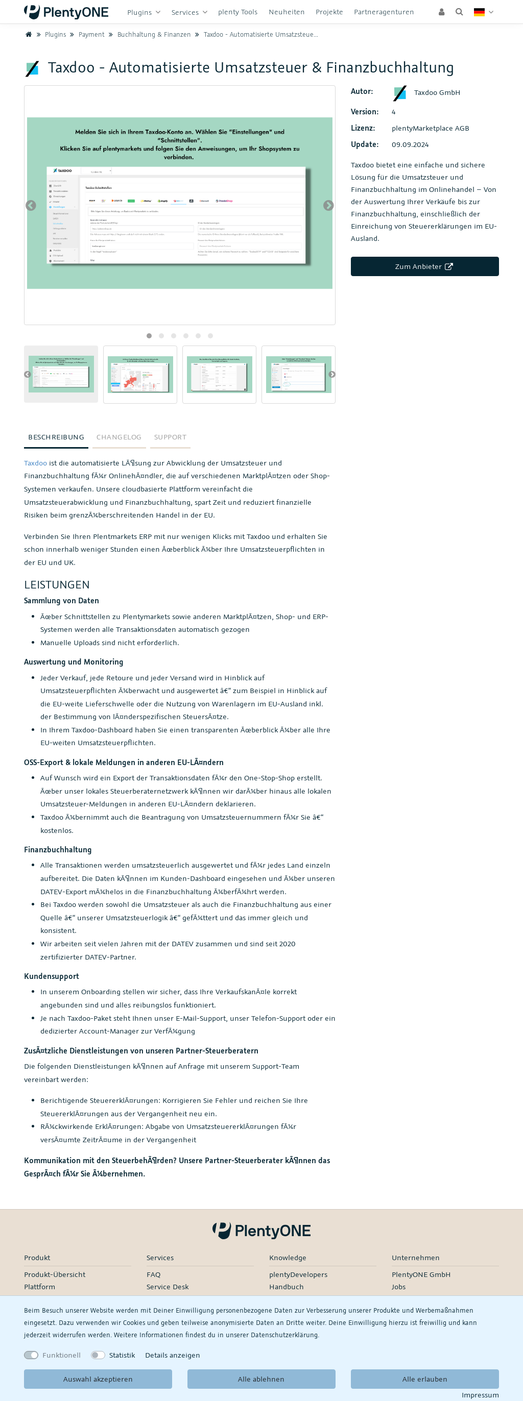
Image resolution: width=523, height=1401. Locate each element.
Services (186, 12)
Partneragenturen (384, 11)
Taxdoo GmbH (426, 92)
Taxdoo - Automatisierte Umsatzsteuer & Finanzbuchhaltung (287, 34)
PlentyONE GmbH (421, 1274)
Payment (86, 34)
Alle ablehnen (261, 1379)
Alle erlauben (424, 1379)
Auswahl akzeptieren (98, 1379)
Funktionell (61, 1355)
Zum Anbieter (425, 266)
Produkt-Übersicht (54, 1274)
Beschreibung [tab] (56, 436)
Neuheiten (287, 11)
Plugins (140, 12)
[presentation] (31, 205)
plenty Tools (237, 11)
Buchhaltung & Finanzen (149, 34)
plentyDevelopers (298, 1274)
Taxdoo (35, 463)
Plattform (39, 1286)
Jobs (399, 1286)
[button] (149, 336)
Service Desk (167, 1286)
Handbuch (286, 1286)
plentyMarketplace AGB (430, 128)
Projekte (329, 11)
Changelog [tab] (119, 436)
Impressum (480, 1394)
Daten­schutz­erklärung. (285, 1334)
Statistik (122, 1355)
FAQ (153, 1274)
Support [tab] (170, 436)
